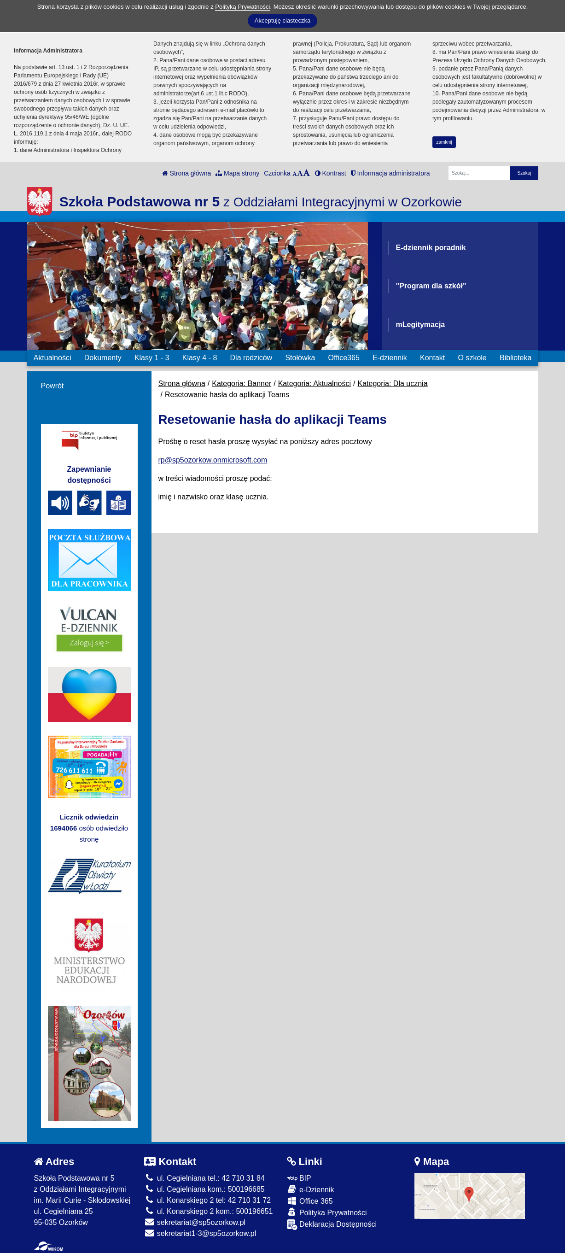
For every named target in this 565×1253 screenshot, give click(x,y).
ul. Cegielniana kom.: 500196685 (204, 1189)
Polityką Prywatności (242, 6)
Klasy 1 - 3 (151, 358)
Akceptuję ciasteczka (282, 20)
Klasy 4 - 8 (199, 358)
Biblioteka (515, 358)
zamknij (444, 142)
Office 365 (310, 1200)
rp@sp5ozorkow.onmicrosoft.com (213, 460)
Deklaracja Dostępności (332, 1224)
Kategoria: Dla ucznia (392, 383)
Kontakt (432, 358)
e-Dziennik (310, 1189)
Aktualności (52, 358)
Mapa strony (237, 173)
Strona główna (186, 173)
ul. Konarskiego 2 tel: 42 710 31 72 (207, 1200)
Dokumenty (103, 358)
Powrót (52, 386)
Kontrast (330, 173)
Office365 (344, 358)
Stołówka (300, 358)
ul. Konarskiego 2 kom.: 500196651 (208, 1211)
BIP (299, 1178)
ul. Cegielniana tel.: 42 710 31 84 (204, 1178)
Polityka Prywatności (327, 1212)
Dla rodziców (251, 358)
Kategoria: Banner (241, 383)
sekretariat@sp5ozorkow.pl (194, 1222)
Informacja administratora (390, 173)
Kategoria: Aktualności (314, 383)
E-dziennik (390, 358)
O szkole (472, 358)
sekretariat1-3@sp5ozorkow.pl (200, 1233)
